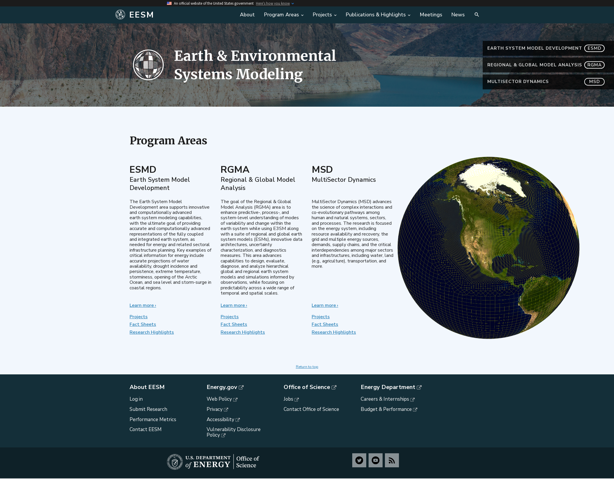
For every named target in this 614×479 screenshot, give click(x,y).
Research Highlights (152, 332)
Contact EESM (146, 429)
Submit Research (148, 409)
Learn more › (143, 305)
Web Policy (219, 399)
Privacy (215, 409)
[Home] (173, 15)
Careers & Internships (385, 399)
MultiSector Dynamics (546, 81)
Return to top (307, 366)
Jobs (288, 399)
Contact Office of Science (311, 409)
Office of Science (307, 387)
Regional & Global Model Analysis (546, 65)
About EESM (147, 387)
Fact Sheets (143, 324)
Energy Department (388, 387)
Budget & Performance (386, 409)
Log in (136, 399)
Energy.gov (222, 387)
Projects (139, 317)
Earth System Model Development (546, 48)
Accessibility (220, 419)
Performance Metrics (153, 419)
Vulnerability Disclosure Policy (234, 432)
